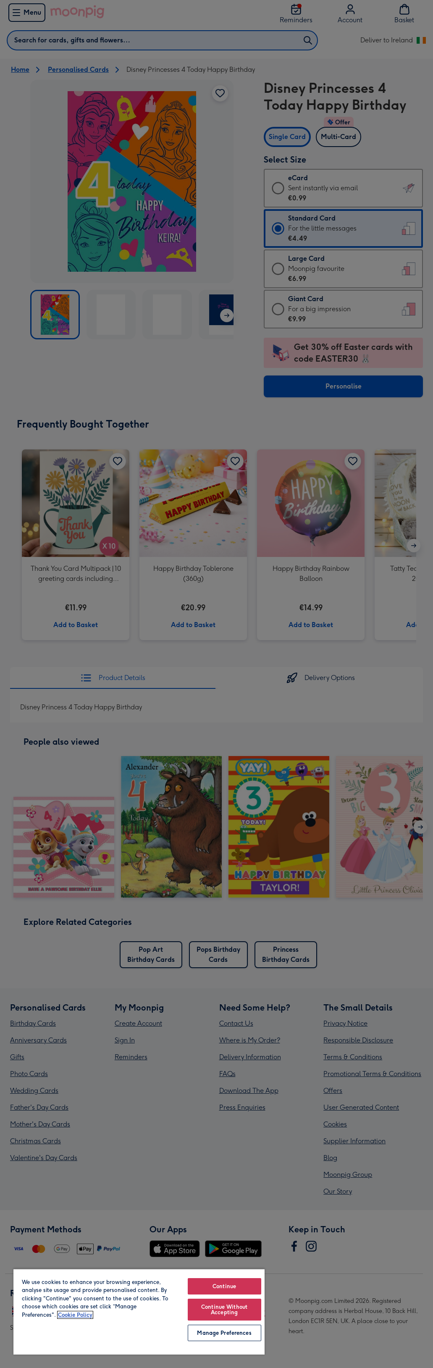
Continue (224, 1286)
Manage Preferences (224, 1333)
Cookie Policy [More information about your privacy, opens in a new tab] (75, 1315)
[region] (139, 1311)
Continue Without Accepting (224, 1309)
